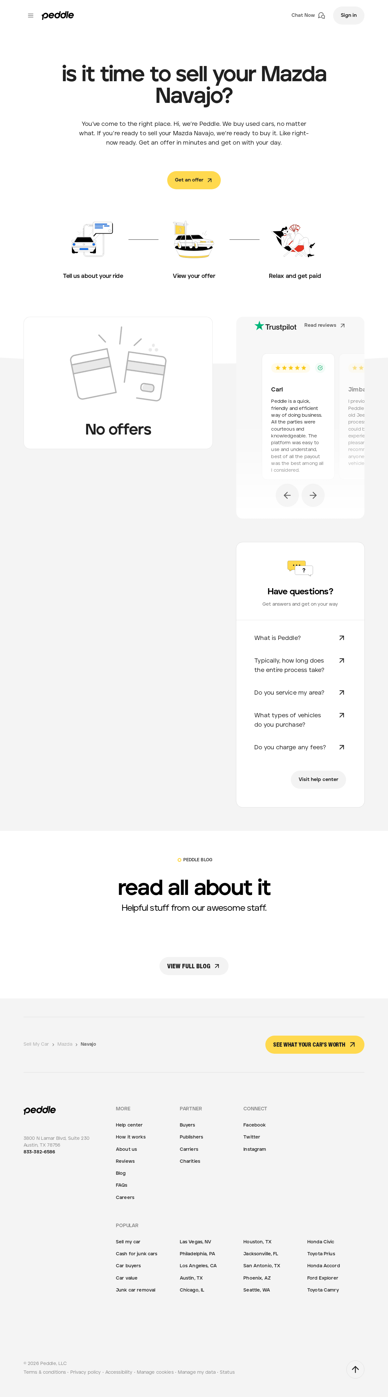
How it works (131, 1137)
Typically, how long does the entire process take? (300, 664)
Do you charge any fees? (300, 747)
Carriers (189, 1149)
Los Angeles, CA (198, 1266)
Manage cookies (155, 1372)
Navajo (88, 1044)
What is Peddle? (300, 637)
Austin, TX (191, 1278)
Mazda (68, 1044)
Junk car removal (135, 1290)
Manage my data (197, 1372)
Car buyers (128, 1266)
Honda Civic (320, 1242)
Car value (127, 1278)
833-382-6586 (40, 1152)
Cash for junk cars (137, 1254)
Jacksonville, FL (260, 1254)
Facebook (254, 1125)
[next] (313, 495)
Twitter (251, 1137)
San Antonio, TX (261, 1266)
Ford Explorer (322, 1278)
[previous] (287, 495)
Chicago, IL (192, 1290)
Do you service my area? (300, 692)
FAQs (122, 1185)
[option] (300, 418)
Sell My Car (40, 1044)
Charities (190, 1161)
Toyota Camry (323, 1290)
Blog (121, 1173)
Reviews (125, 1161)
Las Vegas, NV (195, 1242)
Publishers (191, 1137)
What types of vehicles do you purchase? (300, 719)
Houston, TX (257, 1242)
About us (126, 1149)
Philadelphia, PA (197, 1254)
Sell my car (128, 1242)
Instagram (254, 1149)
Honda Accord (323, 1266)
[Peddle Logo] (58, 15)
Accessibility (119, 1372)
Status (227, 1372)
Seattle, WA (256, 1290)
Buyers (187, 1125)
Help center (129, 1125)
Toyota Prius (321, 1254)
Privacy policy (85, 1372)
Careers (125, 1197)
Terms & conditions (45, 1372)
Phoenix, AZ (257, 1278)
